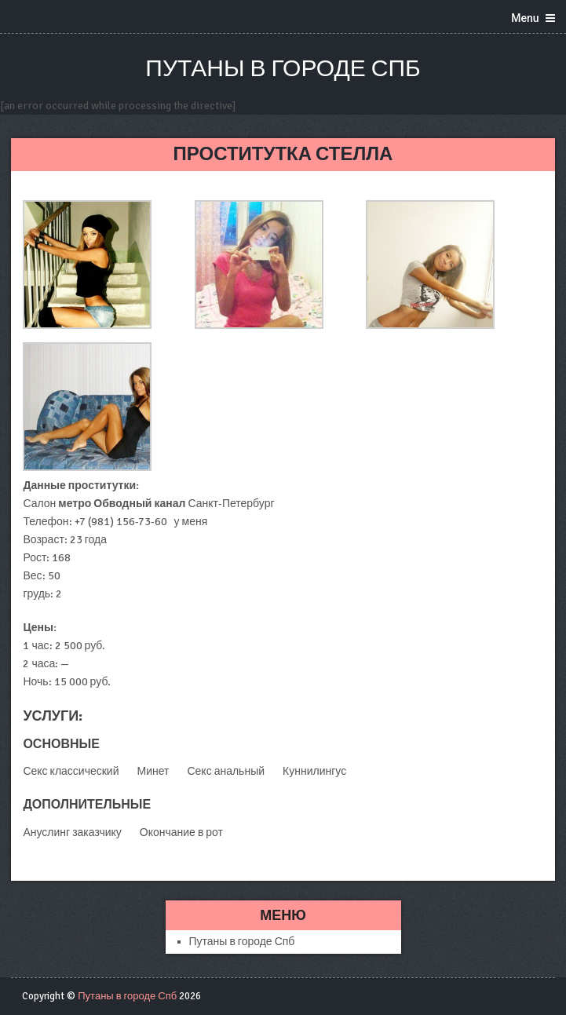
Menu (525, 18)
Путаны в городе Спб (282, 68)
